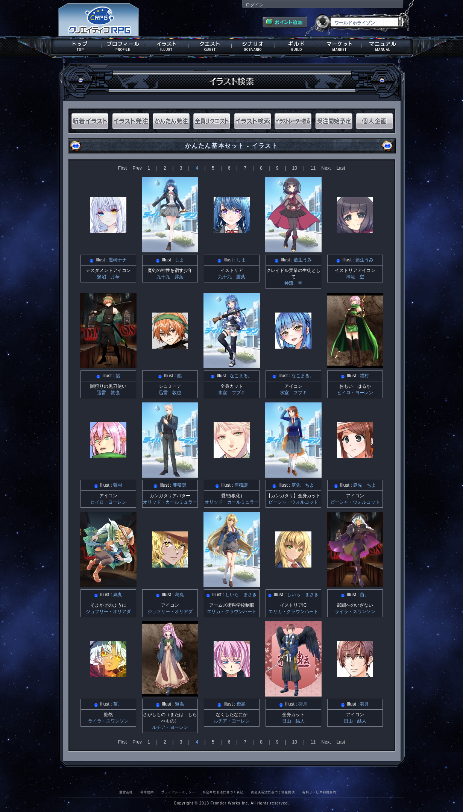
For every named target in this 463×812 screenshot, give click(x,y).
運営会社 (126, 792)
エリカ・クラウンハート (232, 611)
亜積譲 (179, 485)
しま (179, 260)
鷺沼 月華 (108, 276)
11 (313, 168)
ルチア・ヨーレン (170, 727)
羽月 (302, 704)
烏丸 (117, 594)
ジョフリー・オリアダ (108, 611)
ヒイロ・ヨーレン (355, 392)
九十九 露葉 (170, 276)
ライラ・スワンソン (355, 611)
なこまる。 (241, 375)
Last (341, 168)
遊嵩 (179, 704)
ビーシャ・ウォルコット (293, 502)
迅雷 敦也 (108, 392)
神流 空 (293, 283)
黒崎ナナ (118, 260)
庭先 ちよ (302, 485)
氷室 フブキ (231, 392)
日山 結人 (293, 721)
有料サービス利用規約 (319, 792)
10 (294, 168)
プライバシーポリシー (178, 792)
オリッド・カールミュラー (170, 502)
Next (326, 168)
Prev (137, 168)
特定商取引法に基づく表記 (223, 792)
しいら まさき (241, 594)
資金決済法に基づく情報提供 (273, 792)
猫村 (364, 375)
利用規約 (147, 792)
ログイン (255, 5)
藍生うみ (303, 260)
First (122, 168)
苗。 (364, 594)
